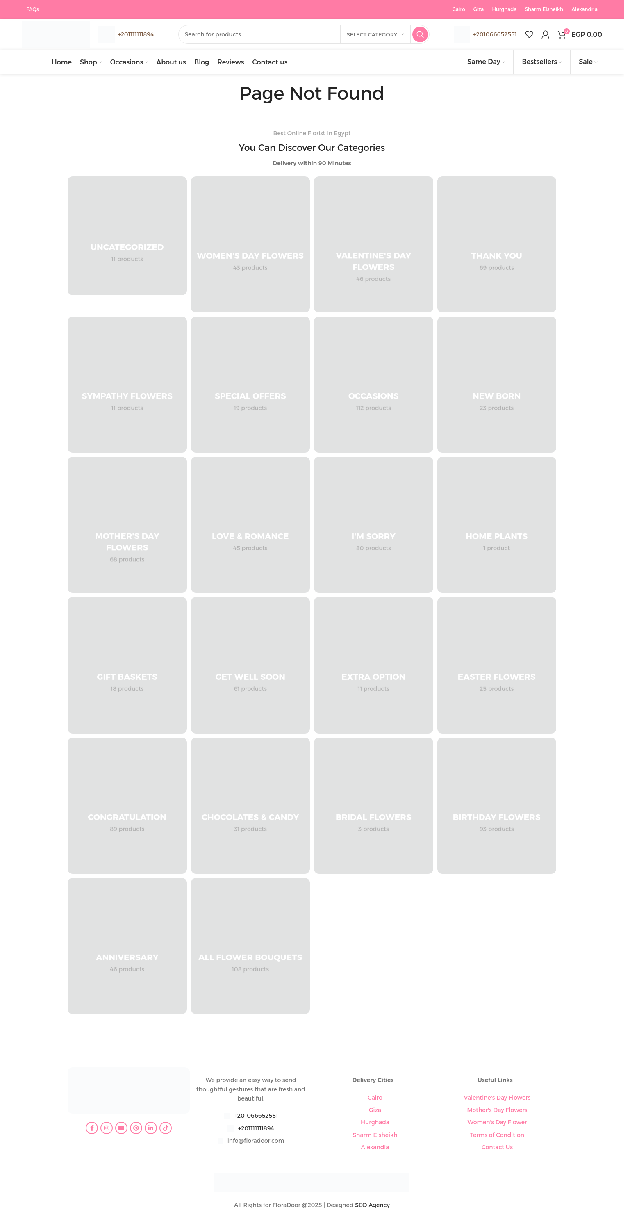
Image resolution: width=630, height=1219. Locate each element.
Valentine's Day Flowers (497, 1098)
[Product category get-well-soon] (250, 666)
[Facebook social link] (92, 1129)
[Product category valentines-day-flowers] (373, 245)
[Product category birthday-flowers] (497, 807)
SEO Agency (372, 1206)
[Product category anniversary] (127, 947)
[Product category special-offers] (250, 386)
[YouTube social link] (121, 1129)
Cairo (375, 1098)
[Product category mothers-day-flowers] (127, 526)
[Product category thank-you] (497, 245)
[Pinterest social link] (136, 1129)
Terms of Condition (497, 1136)
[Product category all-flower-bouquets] (250, 947)
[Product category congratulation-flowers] (127, 807)
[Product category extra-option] (373, 666)
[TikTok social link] (165, 1129)
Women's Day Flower (497, 1123)
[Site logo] (60, 33)
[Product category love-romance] (250, 526)
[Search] (308, 34)
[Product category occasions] (373, 386)
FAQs (32, 8)
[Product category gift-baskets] (127, 666)
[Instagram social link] (106, 1129)
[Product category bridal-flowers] (373, 807)
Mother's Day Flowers (497, 1111)
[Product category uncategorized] (127, 236)
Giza (375, 1111)
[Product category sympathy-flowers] (127, 386)
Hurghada (375, 1123)
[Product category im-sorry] (373, 526)
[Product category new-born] (497, 386)
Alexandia (375, 1148)
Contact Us (497, 1148)
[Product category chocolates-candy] (250, 807)
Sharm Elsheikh (375, 1136)
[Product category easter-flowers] (497, 666)
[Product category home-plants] (497, 526)
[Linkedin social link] (151, 1129)
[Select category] (375, 34)
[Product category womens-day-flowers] (250, 245)
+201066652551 (495, 33)
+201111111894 (256, 1129)
